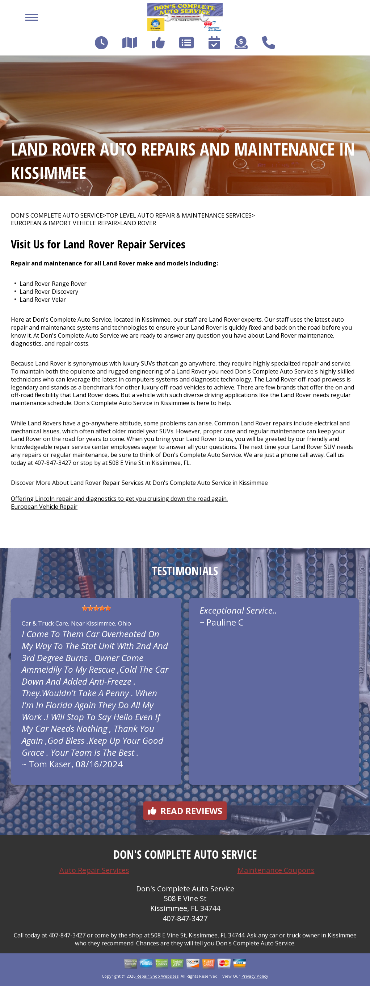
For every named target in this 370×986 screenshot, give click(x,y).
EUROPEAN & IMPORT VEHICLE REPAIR (64, 223)
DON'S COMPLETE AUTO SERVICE (57, 215)
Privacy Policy (254, 976)
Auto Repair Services (94, 870)
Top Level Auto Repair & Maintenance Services (179, 215)
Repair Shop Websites (156, 976)
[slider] (96, 608)
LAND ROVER (138, 223)
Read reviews (185, 811)
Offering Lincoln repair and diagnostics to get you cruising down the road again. (119, 499)
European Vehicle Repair (44, 507)
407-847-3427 (52, 463)
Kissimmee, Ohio (108, 623)
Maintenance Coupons (276, 870)
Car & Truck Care (45, 623)
